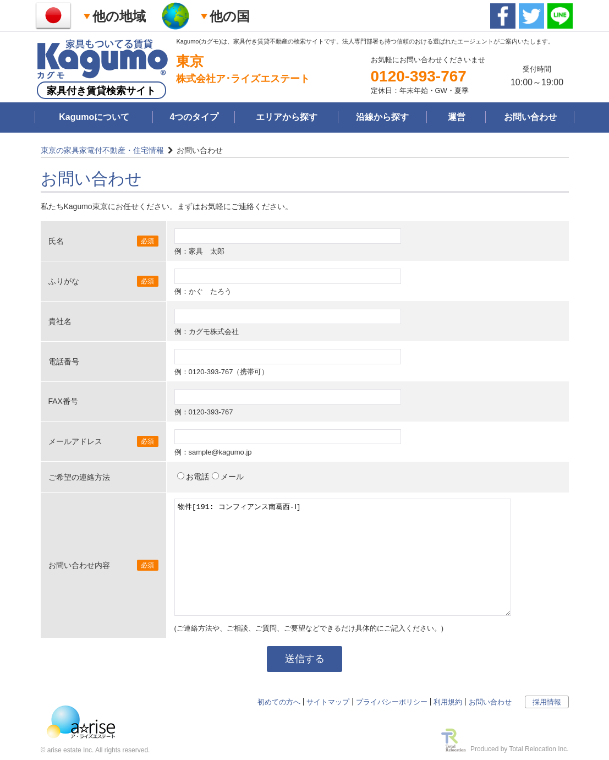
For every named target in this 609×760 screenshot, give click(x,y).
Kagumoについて (94, 117)
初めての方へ (278, 702)
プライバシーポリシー (391, 702)
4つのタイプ (193, 117)
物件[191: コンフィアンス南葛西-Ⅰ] (343, 557)
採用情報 (547, 702)
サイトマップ (327, 702)
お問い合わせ (530, 117)
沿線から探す (382, 117)
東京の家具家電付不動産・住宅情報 (102, 150)
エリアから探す (286, 117)
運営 (456, 117)
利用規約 (448, 702)
